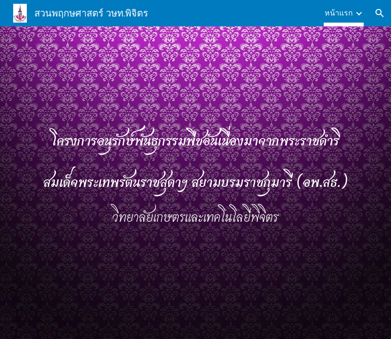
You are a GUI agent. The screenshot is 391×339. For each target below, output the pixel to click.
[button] (379, 13)
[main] (195, 182)
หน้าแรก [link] (339, 12)
